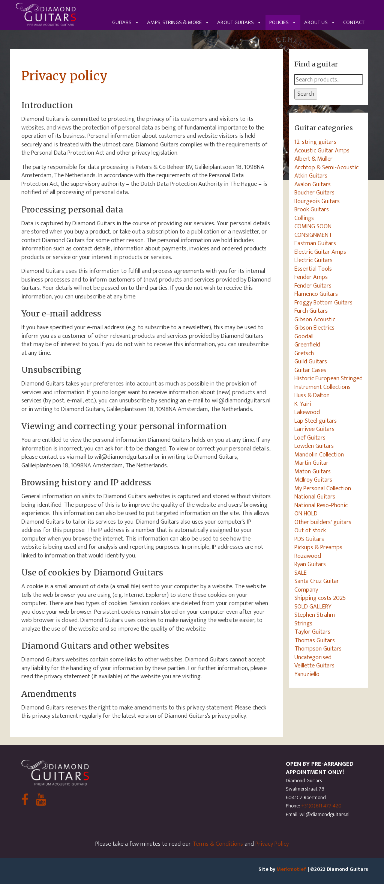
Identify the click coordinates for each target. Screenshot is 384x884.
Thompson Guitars (318, 648)
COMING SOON (313, 226)
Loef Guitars (310, 437)
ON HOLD (306, 513)
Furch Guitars (311, 311)
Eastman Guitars (315, 243)
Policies (283, 22)
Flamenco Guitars (316, 294)
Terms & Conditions (217, 844)
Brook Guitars (311, 209)
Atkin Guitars (310, 175)
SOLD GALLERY (313, 606)
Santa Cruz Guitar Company (316, 585)
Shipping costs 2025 (320, 598)
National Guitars (314, 496)
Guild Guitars (310, 361)
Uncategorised (313, 657)
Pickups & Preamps (318, 547)
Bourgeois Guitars (317, 201)
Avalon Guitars (312, 184)
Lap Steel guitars (315, 421)
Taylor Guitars (312, 631)
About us (320, 22)
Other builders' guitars (322, 522)
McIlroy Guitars (313, 479)
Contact (353, 22)
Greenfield (307, 344)
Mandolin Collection (319, 454)
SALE (300, 573)
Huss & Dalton (312, 395)
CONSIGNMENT (313, 235)
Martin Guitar (311, 463)
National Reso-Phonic (321, 505)
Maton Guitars (312, 471)
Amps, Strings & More (178, 22)
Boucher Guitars (314, 192)
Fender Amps (311, 277)
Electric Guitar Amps (320, 252)
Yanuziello (307, 674)
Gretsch (304, 353)
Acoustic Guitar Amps (322, 150)
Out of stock (310, 530)
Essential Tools (313, 269)
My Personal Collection (322, 488)
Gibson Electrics (314, 327)
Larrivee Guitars (314, 429)
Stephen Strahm (314, 615)
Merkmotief (291, 869)
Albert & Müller (313, 159)
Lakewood (307, 412)
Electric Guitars (313, 260)
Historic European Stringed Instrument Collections (328, 382)
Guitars (126, 22)
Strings (303, 623)
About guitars (239, 22)
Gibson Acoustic (314, 319)
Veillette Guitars (314, 665)
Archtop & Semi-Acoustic (326, 167)
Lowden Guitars (314, 446)
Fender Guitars (313, 285)
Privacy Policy (272, 844)
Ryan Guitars (310, 564)
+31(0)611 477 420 (321, 805)
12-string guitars (315, 142)
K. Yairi (302, 404)
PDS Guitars (309, 539)
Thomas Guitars (314, 640)
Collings (304, 218)
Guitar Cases (310, 370)
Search (305, 94)
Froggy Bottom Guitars (323, 302)
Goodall (304, 336)
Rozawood (307, 556)
